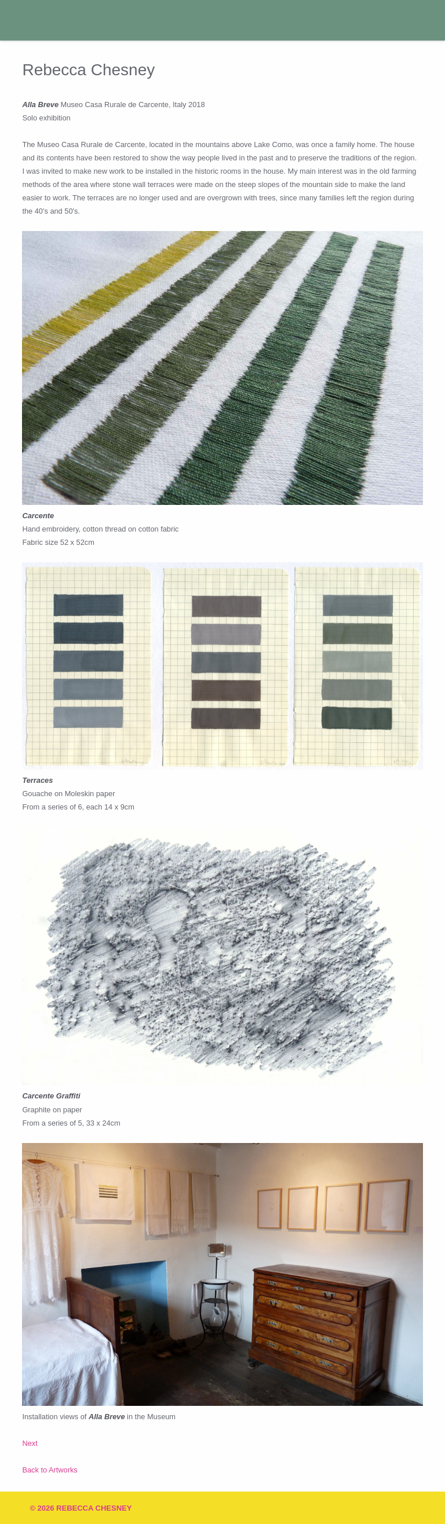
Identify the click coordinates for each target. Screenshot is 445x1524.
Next (29, 1443)
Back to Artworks (49, 1470)
